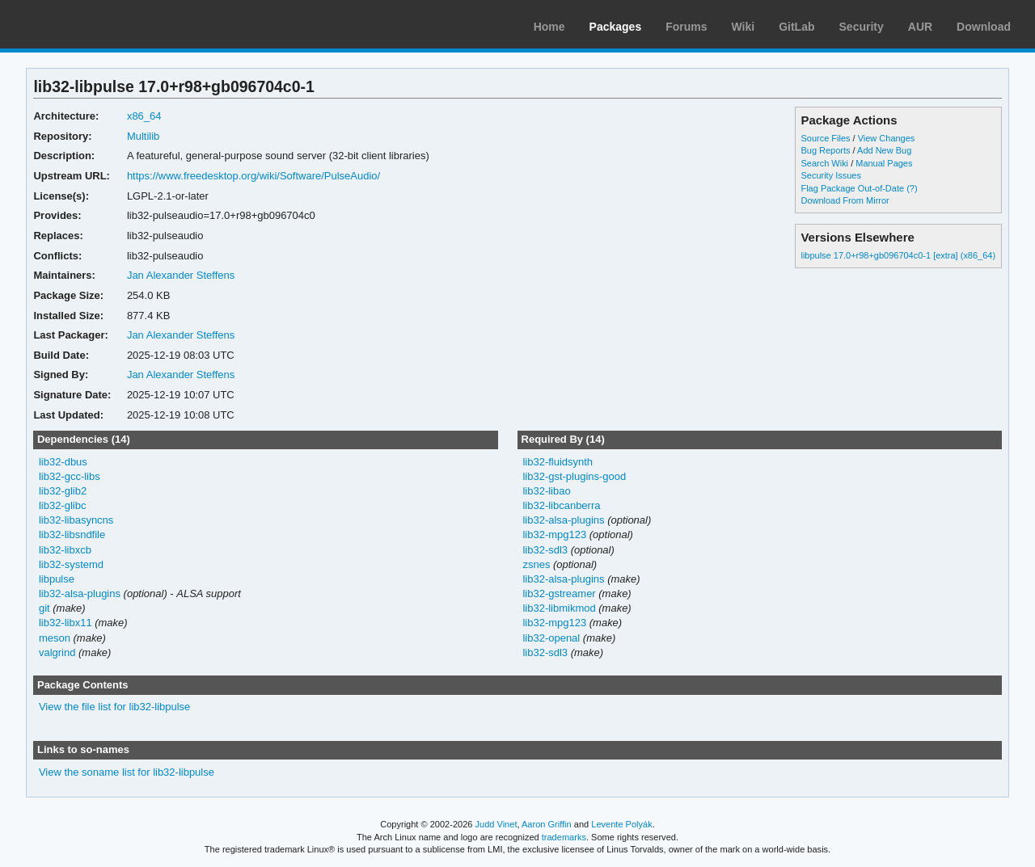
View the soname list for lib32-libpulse (126, 772)
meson (54, 638)
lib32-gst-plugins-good (574, 476)
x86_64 (144, 116)
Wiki (743, 26)
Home (549, 26)
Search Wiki (824, 163)
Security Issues (830, 175)
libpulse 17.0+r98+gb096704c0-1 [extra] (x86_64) (898, 255)
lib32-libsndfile (72, 534)
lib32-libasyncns (76, 520)
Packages (615, 26)
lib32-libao (546, 491)
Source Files (825, 138)
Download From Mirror (845, 200)
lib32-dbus (63, 462)
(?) (911, 188)
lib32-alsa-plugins (79, 593)
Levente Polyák (621, 824)
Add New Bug (884, 150)
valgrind (57, 652)
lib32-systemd (71, 564)
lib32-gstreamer (558, 593)
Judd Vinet (496, 824)
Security (861, 26)
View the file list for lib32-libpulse (114, 707)
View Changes (886, 138)
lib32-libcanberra (561, 505)
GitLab (796, 26)
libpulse (56, 579)
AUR (920, 26)
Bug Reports (825, 150)
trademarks (564, 837)
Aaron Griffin (547, 824)
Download (984, 26)
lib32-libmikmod (558, 608)
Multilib (143, 136)
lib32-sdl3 (545, 550)
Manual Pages (883, 163)
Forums (686, 26)
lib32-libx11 (65, 623)
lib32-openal (551, 638)
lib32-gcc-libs (69, 476)
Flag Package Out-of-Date (852, 188)
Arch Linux (89, 24)
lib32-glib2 (63, 491)
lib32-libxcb (65, 550)
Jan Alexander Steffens (180, 275)
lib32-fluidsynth (557, 462)
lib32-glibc (62, 505)
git (44, 608)
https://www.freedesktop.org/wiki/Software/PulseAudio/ (253, 176)
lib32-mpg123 (554, 534)
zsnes (536, 564)
